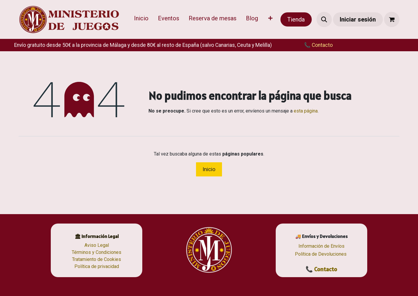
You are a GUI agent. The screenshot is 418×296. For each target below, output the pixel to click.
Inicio (209, 169)
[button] (324, 19)
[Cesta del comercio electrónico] (391, 19)
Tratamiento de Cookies (96, 259)
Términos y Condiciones (96, 252)
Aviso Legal (96, 245)
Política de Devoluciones (321, 254)
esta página (306, 111)
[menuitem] (141, 19)
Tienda (296, 19)
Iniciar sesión (358, 19)
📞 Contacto (321, 269)
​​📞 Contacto (312, 45)
